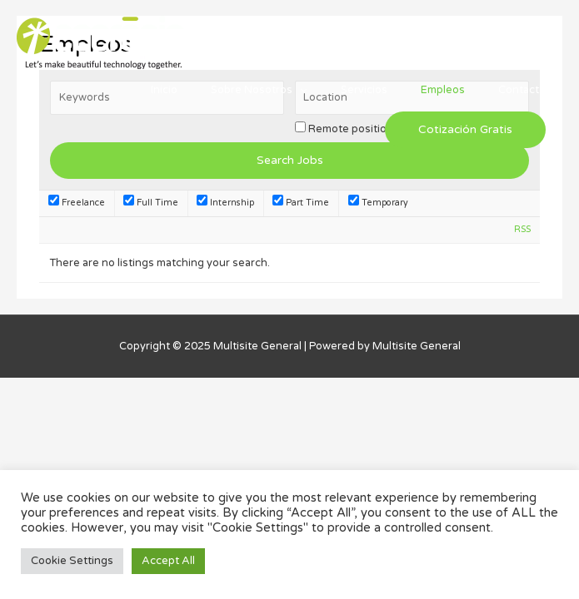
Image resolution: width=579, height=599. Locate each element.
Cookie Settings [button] (72, 560)
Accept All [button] (168, 560)
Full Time (150, 202)
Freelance (76, 202)
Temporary (378, 202)
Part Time (300, 202)
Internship (225, 202)
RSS (522, 229)
